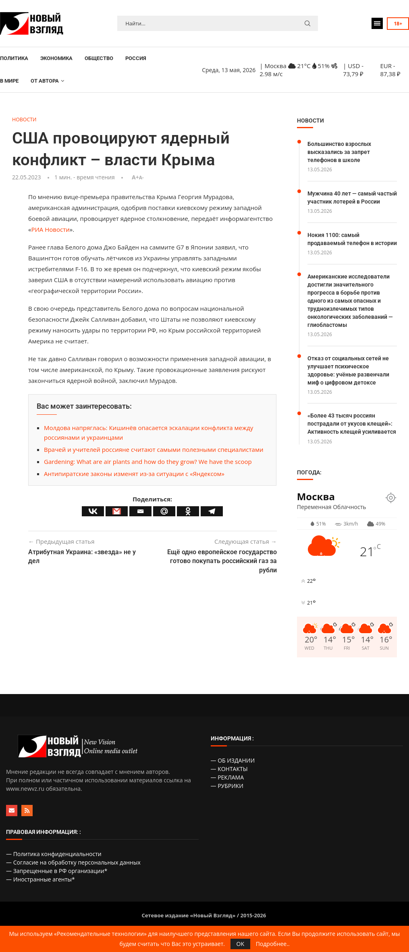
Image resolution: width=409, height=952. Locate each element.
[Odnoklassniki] (188, 511)
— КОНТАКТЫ (229, 773)
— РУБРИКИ (227, 790)
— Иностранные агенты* (40, 884)
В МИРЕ (9, 81)
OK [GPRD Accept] (240, 944)
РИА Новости (50, 230)
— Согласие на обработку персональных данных (73, 867)
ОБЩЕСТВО (99, 58)
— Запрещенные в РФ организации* (56, 875)
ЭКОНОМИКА (56, 58)
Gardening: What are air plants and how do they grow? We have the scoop (148, 462)
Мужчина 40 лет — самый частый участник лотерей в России (352, 196)
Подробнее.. (273, 944)
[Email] (140, 511)
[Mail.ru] (164, 511)
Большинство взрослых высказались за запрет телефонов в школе (339, 151)
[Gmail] (117, 511)
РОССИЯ (135, 58)
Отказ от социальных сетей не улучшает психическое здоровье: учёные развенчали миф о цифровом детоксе (348, 375)
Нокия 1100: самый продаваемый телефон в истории (340, 242)
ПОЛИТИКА (14, 58)
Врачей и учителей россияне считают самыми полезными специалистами (153, 450)
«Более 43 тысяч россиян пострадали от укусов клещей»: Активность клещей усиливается (351, 428)
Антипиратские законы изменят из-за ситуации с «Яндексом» (134, 474)
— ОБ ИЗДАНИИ (233, 765)
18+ (398, 23)
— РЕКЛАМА (227, 782)
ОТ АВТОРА (45, 81)
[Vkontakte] (93, 511)
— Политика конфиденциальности (54, 858)
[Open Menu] (377, 23)
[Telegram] (212, 511)
